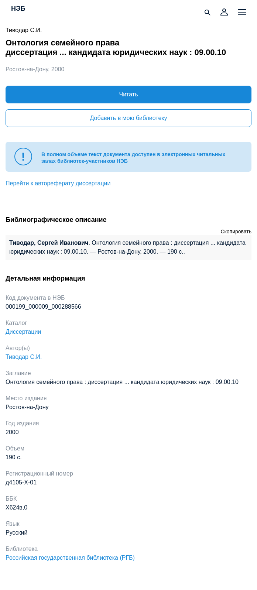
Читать (128, 94)
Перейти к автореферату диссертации (58, 183)
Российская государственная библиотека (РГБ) (70, 558)
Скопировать (235, 231)
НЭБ (18, 9)
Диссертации (23, 332)
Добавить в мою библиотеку (128, 118)
